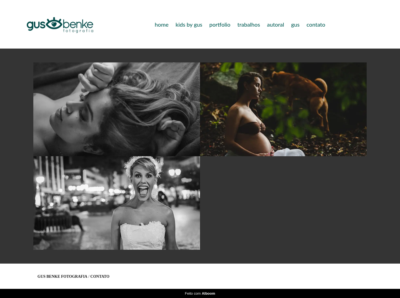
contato (315, 24)
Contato (99, 277)
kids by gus (189, 24)
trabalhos (248, 24)
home (162, 24)
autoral (275, 24)
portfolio (219, 24)
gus (295, 24)
